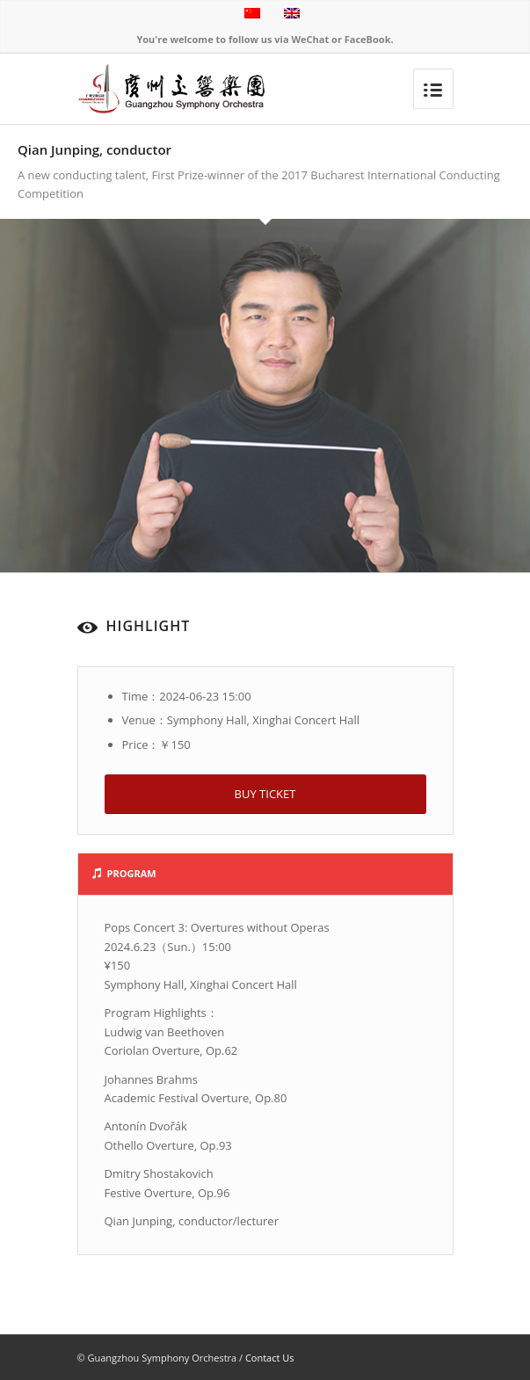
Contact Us (269, 1357)
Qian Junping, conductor (94, 149)
